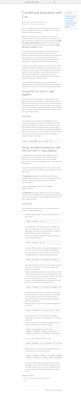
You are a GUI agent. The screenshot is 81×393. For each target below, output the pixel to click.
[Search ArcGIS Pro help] (39, 2)
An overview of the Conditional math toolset (36, 378)
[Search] (54, 2)
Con (26, 28)
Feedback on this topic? (55, 390)
